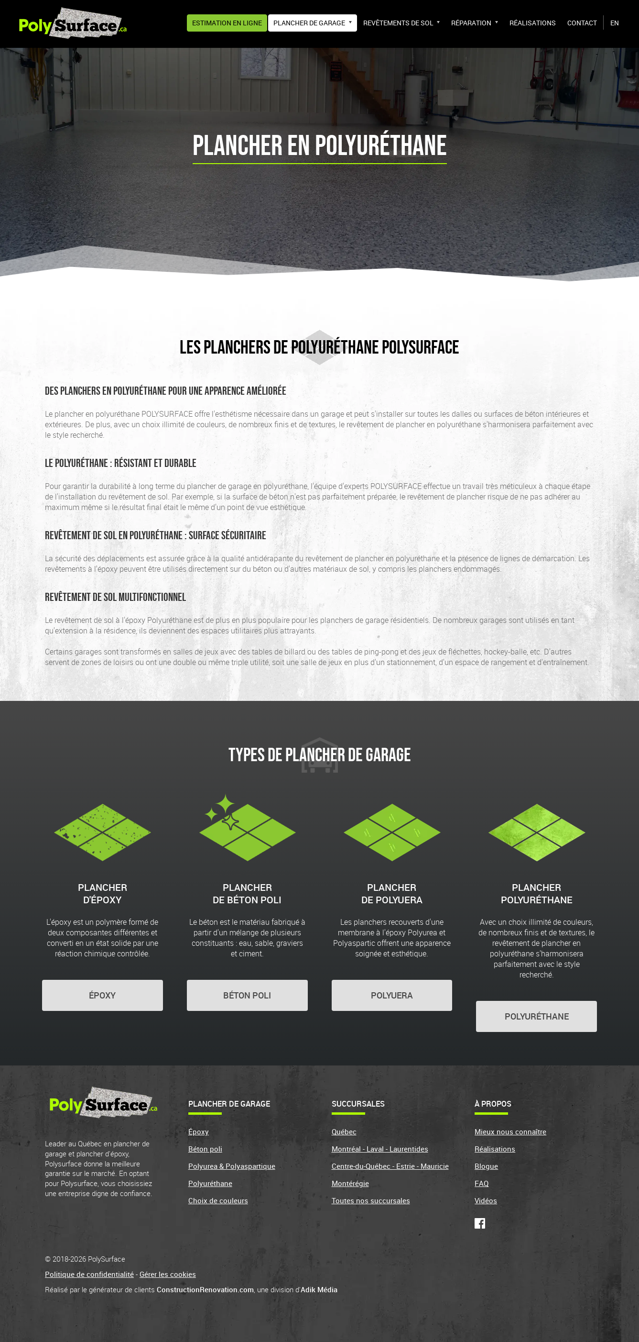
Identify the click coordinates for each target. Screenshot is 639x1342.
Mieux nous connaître (510, 1131)
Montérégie (350, 1183)
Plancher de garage (309, 22)
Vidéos (486, 1200)
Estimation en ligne (227, 22)
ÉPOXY (102, 995)
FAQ (481, 1183)
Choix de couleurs (218, 1200)
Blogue (486, 1166)
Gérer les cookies (168, 1274)
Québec (344, 1131)
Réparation (471, 22)
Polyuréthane (210, 1183)
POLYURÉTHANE (537, 1016)
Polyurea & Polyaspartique (231, 1166)
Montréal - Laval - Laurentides (380, 1148)
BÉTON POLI (247, 995)
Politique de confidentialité (89, 1274)
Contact (582, 22)
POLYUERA (392, 995)
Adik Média (319, 1289)
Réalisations (532, 22)
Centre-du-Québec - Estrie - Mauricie (390, 1166)
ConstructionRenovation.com (205, 1289)
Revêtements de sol (398, 22)
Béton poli (205, 1148)
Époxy (198, 1131)
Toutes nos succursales (371, 1200)
